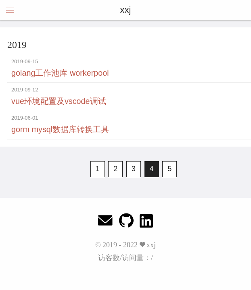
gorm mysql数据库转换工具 (60, 129)
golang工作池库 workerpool (60, 72)
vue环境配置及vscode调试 (58, 101)
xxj (125, 10)
